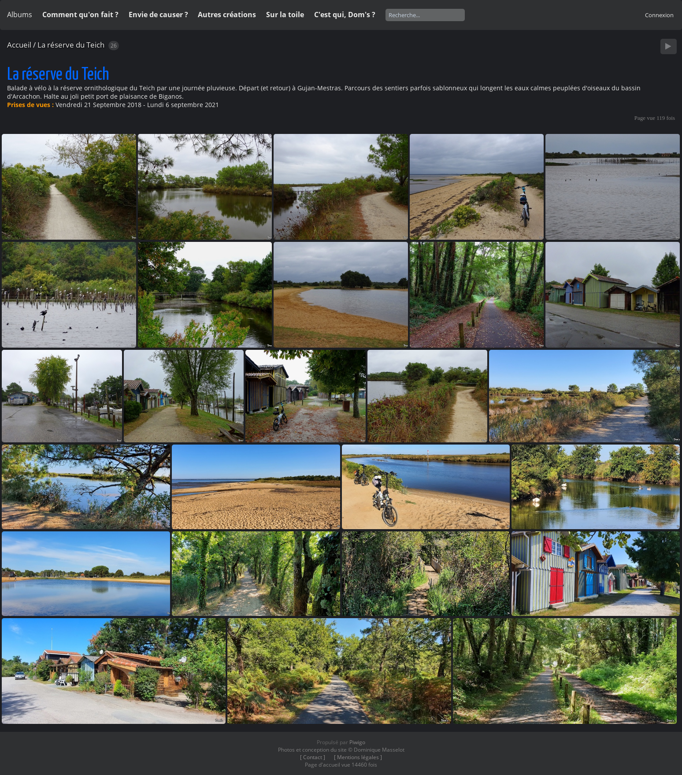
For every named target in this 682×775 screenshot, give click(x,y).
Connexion (659, 15)
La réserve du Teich (70, 45)
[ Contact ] (312, 757)
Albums (19, 14)
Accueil (19, 45)
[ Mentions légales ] (358, 757)
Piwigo (357, 742)
